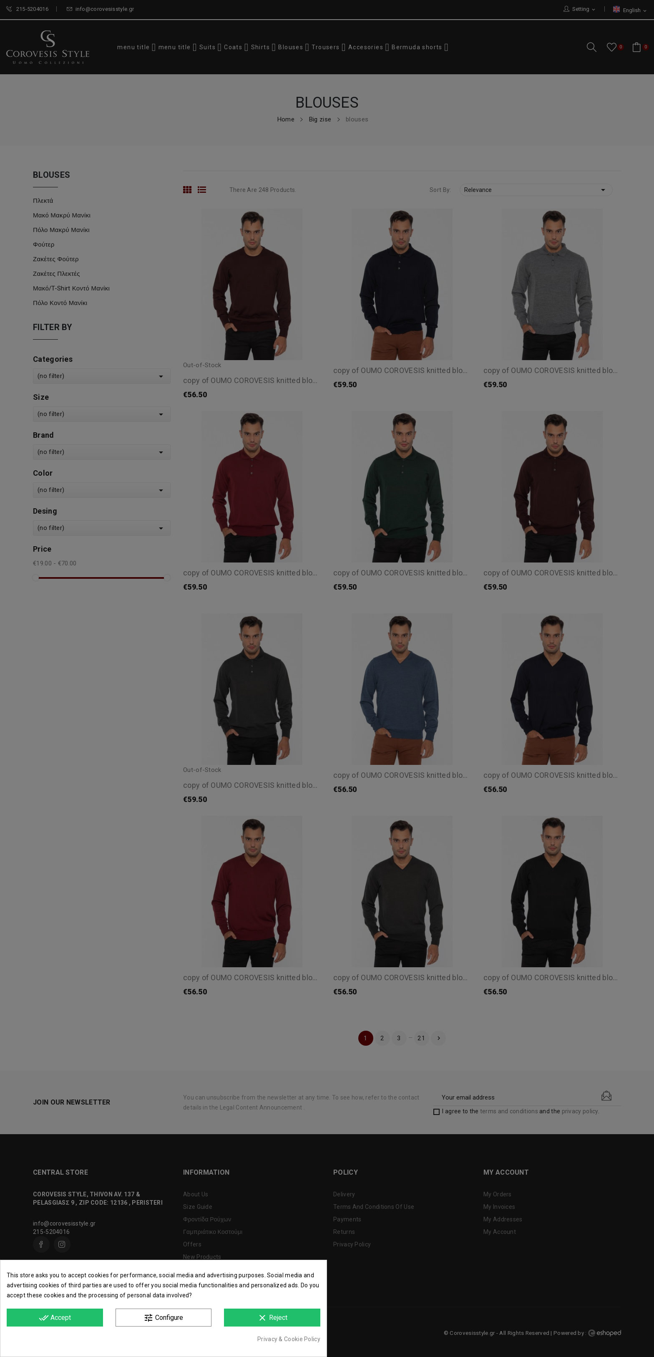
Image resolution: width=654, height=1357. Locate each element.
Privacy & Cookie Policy (288, 1339)
